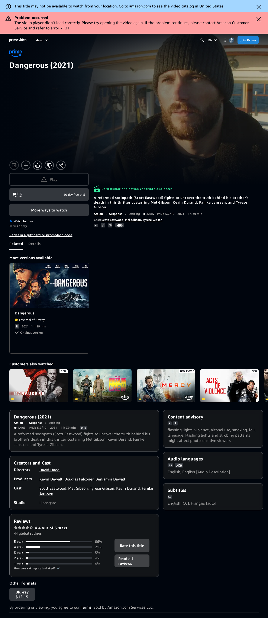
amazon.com (140, 6)
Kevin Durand (128, 488)
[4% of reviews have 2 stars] (61, 558)
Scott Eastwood (112, 219)
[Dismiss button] (258, 7)
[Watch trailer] (14, 165)
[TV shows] (69, 40)
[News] (100, 40)
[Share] (61, 165)
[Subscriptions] (139, 40)
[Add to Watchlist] (25, 165)
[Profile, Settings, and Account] (231, 40)
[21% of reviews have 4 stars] (61, 547)
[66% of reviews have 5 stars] (61, 541)
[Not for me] (49, 165)
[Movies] (52, 40)
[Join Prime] (248, 40)
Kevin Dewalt (50, 479)
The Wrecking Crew (102, 385)
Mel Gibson (133, 219)
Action (98, 214)
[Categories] (224, 40)
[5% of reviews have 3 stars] (61, 552)
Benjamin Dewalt (110, 479)
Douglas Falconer (79, 479)
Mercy (166, 385)
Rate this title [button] (132, 545)
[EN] (213, 40)
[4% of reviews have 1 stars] (61, 563)
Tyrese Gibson (152, 219)
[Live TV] (115, 40)
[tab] (16, 243)
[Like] (37, 165)
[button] (37, 568)
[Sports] (86, 40)
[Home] (17, 40)
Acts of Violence (229, 385)
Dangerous (49, 285)
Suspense (115, 214)
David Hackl (49, 469)
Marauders (38, 385)
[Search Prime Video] (202, 40)
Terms (86, 607)
